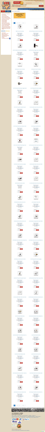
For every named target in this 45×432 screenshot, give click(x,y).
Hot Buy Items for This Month (6, 13)
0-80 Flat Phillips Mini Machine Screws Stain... (36, 31)
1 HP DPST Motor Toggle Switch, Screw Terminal (36, 50)
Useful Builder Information (5, 35)
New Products (19, 415)
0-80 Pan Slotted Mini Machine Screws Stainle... (20, 50)
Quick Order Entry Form (23, 416)
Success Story (23, 417)
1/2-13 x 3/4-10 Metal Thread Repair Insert (20, 145)
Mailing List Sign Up (4, 34)
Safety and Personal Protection (6, 26)
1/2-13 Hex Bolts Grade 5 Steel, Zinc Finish (36, 107)
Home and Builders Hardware (6, 17)
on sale (8, 31)
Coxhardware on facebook (5, 38)
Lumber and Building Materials (6, 24)
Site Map (3, 37)
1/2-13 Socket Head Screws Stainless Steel (19, 126)
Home (12, 415)
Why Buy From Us (4, 36)
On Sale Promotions (25, 415)
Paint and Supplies (4, 20)
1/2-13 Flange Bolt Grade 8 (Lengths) (36, 88)
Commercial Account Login (15, 416)
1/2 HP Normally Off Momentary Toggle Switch (20, 88)
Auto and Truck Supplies (5, 16)
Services (3, 31)
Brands (15, 415)
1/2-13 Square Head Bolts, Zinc (36, 126)
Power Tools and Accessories (6, 23)
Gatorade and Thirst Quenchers (6, 27)
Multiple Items (21, 35)
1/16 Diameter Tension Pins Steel (20, 69)
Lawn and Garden (4, 15)
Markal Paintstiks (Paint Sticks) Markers (6, 28)
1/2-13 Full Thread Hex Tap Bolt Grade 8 (20, 107)
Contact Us (33, 415)
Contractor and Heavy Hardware (6, 18)
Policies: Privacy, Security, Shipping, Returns (32, 417)
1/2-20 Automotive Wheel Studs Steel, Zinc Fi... (36, 145)
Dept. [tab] (3, 11)
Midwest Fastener (19, 33)
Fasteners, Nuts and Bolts (5, 25)
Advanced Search (40, 7)
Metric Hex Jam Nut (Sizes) (20, 31)
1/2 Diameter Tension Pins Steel (36, 69)
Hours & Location (38, 416)
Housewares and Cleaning (5, 19)
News (19, 417)
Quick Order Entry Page (5, 33)
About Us (13, 417)
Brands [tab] (8, 11)
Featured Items (4, 14)
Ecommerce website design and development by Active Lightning (20, 430)
